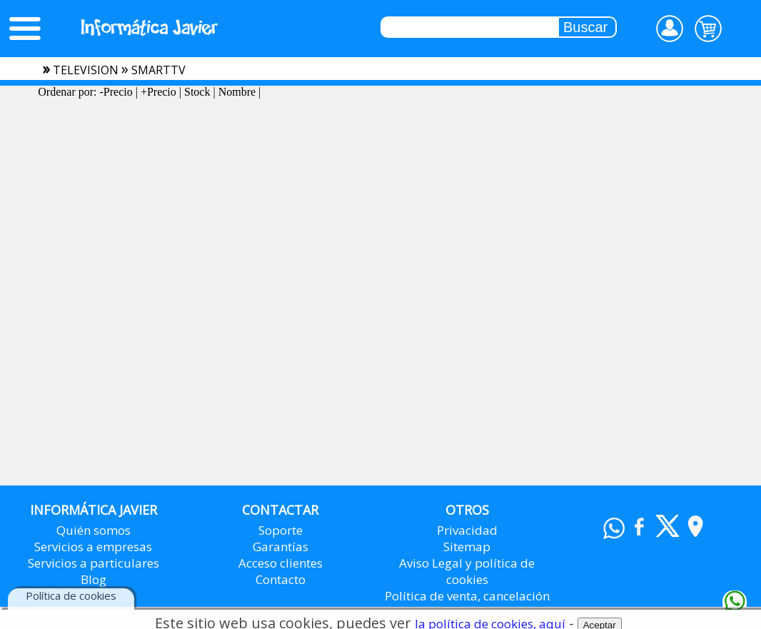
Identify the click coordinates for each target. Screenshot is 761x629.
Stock (197, 92)
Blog (93, 579)
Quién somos (93, 530)
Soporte (280, 530)
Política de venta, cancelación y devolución (467, 604)
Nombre (237, 92)
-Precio (115, 92)
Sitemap (466, 546)
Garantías (280, 546)
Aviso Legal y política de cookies (467, 571)
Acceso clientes (280, 563)
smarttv (158, 70)
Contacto (281, 579)
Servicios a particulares (93, 563)
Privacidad (467, 530)
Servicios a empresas (93, 546)
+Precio (158, 92)
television (86, 70)
